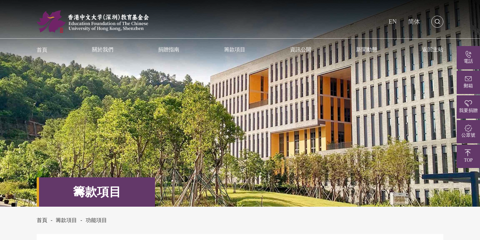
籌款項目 (234, 49)
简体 (414, 21)
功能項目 (96, 220)
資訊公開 (300, 49)
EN (393, 21)
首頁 (42, 220)
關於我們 (102, 49)
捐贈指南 (168, 49)
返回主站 (432, 49)
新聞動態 (366, 49)
